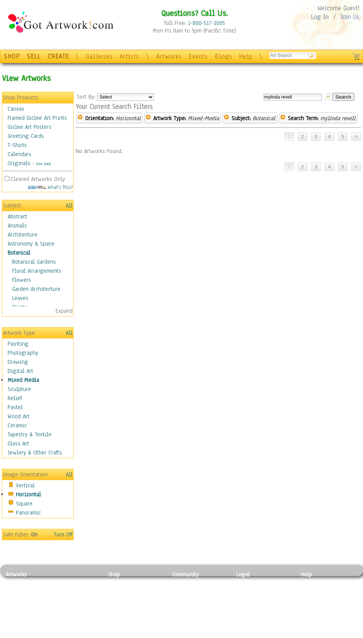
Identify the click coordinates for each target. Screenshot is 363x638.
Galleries (99, 56)
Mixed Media (23, 380)
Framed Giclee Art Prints (37, 118)
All (69, 205)
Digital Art (20, 371)
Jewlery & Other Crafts (35, 452)
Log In (320, 16)
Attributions (248, 600)
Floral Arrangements (36, 271)
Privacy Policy (253, 583)
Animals (17, 225)
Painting (18, 344)
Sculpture (19, 389)
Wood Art (18, 416)
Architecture (22, 234)
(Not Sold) (43, 163)
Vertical (25, 485)
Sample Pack (316, 591)
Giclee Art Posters (29, 127)
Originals (19, 163)
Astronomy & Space (31, 243)
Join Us (350, 16)
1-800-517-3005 (206, 23)
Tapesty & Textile (76, 617)
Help (246, 56)
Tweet (308, 634)
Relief (15, 398)
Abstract (17, 216)
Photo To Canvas (127, 583)
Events (198, 56)
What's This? (50, 187)
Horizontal (28, 494)
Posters (117, 600)
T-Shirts (17, 145)
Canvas (16, 109)
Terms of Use (252, 591)
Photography (23, 353)
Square (24, 503)
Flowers (21, 280)
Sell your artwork (193, 617)
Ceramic (17, 425)
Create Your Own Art (132, 634)
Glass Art (18, 443)
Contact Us (314, 583)
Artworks (169, 56)
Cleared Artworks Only (38, 179)
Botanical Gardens (34, 262)
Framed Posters (126, 591)
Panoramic (28, 512)
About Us (312, 600)
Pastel (15, 407)
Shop (114, 574)
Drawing (18, 362)
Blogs (223, 56)
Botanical (19, 252)
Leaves (20, 298)
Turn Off (63, 534)
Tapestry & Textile (29, 434)
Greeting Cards (26, 136)
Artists (129, 56)
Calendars (19, 154)
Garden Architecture (36, 289)
